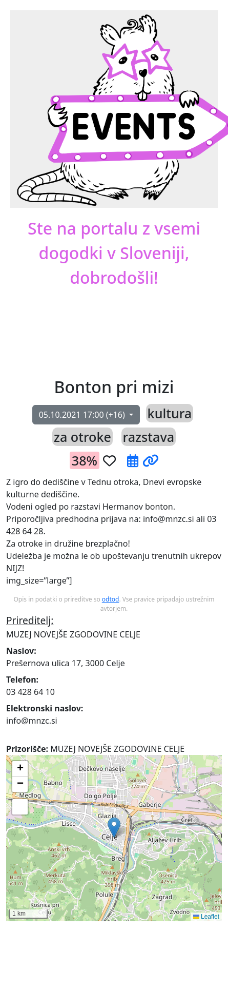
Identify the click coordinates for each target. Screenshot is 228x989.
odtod (110, 599)
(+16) (83, 414)
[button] (129, 328)
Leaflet (206, 916)
